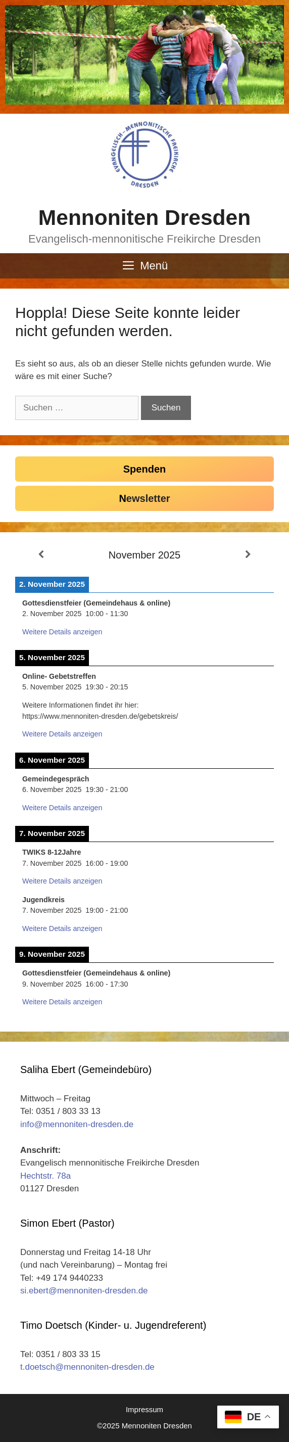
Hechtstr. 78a (45, 1176)
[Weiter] (248, 555)
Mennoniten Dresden (144, 217)
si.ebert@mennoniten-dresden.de (84, 1290)
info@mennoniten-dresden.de (76, 1124)
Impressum (144, 1409)
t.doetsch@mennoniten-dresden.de (87, 1367)
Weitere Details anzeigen (62, 632)
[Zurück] (41, 555)
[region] (144, 55)
